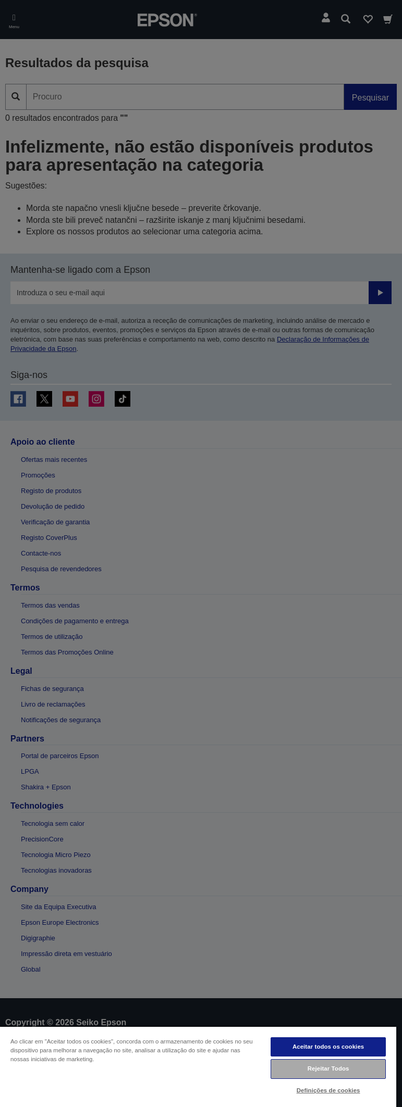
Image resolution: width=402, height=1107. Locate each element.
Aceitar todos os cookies (328, 1046)
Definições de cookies (328, 1090)
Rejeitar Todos (328, 1068)
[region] (198, 1066)
